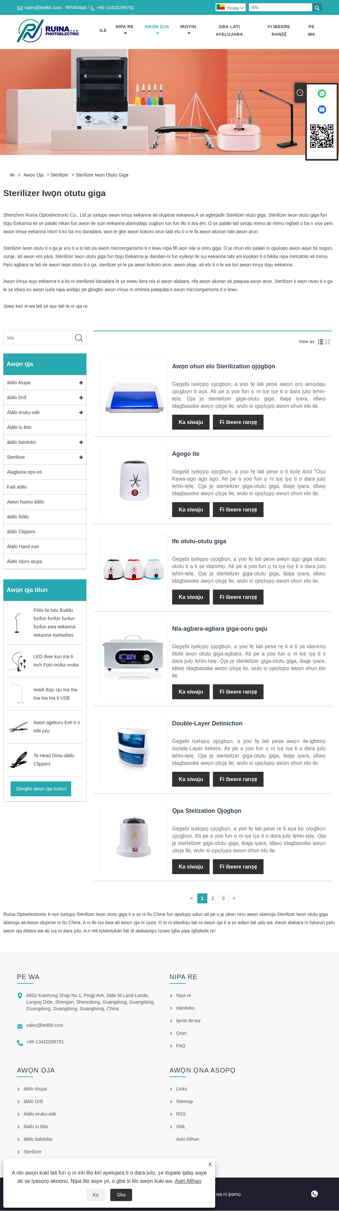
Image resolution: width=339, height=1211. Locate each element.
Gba (121, 1194)
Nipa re (125, 30)
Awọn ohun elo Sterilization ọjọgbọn (223, 366)
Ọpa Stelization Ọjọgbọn (206, 811)
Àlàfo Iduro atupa (24, 561)
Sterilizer (60, 175)
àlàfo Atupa (18, 383)
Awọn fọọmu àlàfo (25, 502)
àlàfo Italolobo (21, 442)
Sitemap (184, 1101)
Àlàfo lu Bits (19, 427)
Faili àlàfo (17, 487)
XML (181, 1127)
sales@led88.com (43, 7)
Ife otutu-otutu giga (199, 541)
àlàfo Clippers (21, 532)
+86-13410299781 (115, 7)
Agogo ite (186, 454)
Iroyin (188, 30)
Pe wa (311, 30)
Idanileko (185, 1008)
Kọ (96, 1194)
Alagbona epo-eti (24, 472)
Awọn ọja (157, 30)
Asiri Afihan (188, 1181)
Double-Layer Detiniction (207, 723)
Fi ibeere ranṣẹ (279, 30)
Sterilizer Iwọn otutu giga (101, 175)
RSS (181, 1114)
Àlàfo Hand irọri (23, 547)
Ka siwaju (191, 422)
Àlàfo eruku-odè (23, 412)
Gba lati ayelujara (229, 30)
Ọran (181, 1033)
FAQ (180, 1046)
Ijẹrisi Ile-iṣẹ (188, 1021)
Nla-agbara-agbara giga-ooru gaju (219, 629)
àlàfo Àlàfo (18, 517)
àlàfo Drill (16, 397)
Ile (103, 30)
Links (181, 1089)
